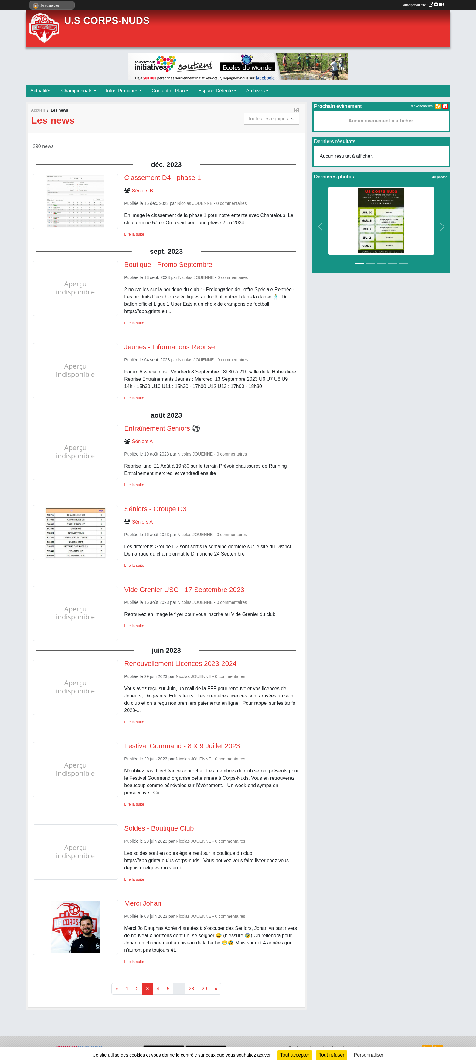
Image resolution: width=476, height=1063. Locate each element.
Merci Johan (142, 903)
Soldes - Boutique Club (159, 828)
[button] (320, 227)
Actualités (40, 90)
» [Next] (216, 988)
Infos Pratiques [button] (122, 90)
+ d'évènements (420, 106)
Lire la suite (134, 234)
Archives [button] (255, 90)
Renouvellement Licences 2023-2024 (180, 663)
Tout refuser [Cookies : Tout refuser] (331, 1055)
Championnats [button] (76, 90)
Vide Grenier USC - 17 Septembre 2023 (184, 589)
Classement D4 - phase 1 (162, 177)
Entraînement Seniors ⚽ (162, 428)
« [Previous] (116, 988)
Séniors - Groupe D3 (155, 509)
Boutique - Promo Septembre (168, 264)
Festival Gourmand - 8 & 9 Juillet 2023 (182, 746)
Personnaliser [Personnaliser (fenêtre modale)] (369, 1055)
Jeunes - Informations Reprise (169, 347)
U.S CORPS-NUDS (107, 20)
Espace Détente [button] (215, 90)
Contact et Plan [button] (168, 90)
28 (191, 988)
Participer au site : (422, 5)
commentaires (233, 203)
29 (204, 988)
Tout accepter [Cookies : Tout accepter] (294, 1055)
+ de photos (438, 177)
